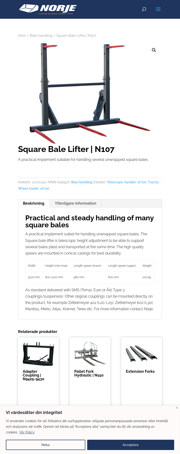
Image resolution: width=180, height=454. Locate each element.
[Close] (177, 408)
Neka (45, 445)
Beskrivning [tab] (33, 203)
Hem (22, 35)
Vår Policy (27, 432)
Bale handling (41, 35)
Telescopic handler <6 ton (126, 182)
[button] (154, 50)
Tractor (153, 182)
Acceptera (131, 445)
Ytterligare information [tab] (75, 203)
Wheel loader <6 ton (33, 188)
